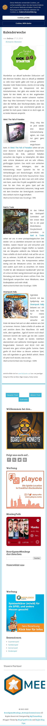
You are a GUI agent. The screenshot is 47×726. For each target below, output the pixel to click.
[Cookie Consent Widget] (23, 13)
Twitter (20, 460)
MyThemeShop (36, 716)
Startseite (24, 399)
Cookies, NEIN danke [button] (23, 23)
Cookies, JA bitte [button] (24, 18)
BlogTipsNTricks (25, 720)
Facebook (9, 460)
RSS (14, 460)
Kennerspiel (13, 648)
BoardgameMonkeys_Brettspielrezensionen (22, 713)
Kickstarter (9, 42)
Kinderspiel (12, 651)
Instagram (25, 460)
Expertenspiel (13, 641)
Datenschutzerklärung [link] (27, 12)
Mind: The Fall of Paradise (21, 147)
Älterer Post (35, 395)
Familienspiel (13, 645)
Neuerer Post (12, 395)
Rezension (18, 42)
